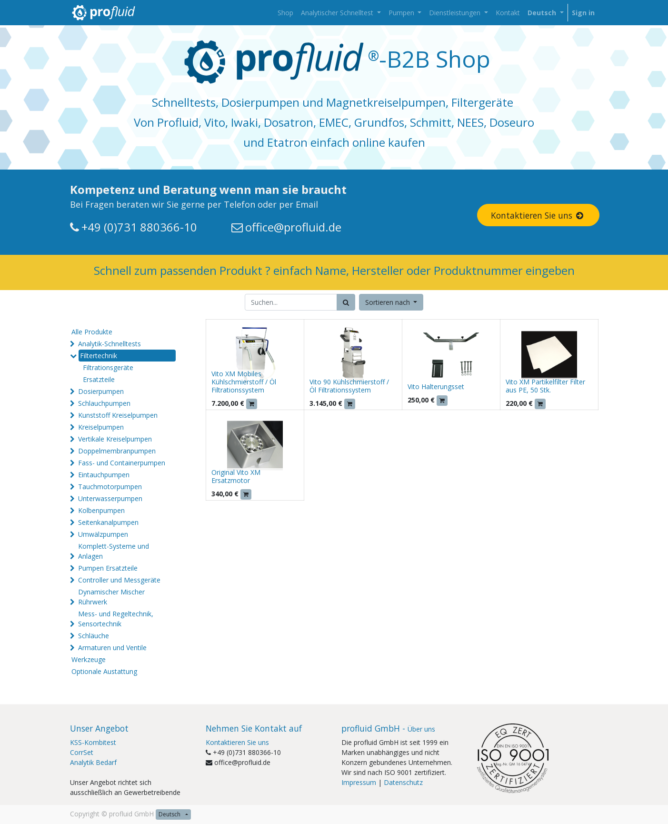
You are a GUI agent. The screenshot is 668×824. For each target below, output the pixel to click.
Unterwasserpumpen (110, 498)
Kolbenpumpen (101, 510)
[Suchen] (346, 302)
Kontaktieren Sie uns (538, 215)
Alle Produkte (91, 331)
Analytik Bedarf (93, 762)
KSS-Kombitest (93, 742)
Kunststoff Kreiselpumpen (118, 415)
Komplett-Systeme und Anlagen (113, 551)
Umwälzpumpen (103, 534)
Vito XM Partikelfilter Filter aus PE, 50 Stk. (545, 385)
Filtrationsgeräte (108, 367)
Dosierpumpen (101, 391)
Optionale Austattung (104, 671)
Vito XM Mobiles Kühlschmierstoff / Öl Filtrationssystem (243, 381)
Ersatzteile (99, 379)
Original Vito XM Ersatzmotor (235, 476)
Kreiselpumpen (101, 427)
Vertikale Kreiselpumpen (115, 438)
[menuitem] (285, 12)
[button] (391, 302)
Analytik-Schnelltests (109, 343)
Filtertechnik (98, 355)
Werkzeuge (88, 659)
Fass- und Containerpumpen (121, 462)
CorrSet (81, 752)
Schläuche (93, 635)
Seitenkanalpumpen (108, 522)
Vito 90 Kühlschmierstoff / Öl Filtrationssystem (349, 385)
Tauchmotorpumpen (110, 486)
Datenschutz (403, 782)
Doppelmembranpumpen (117, 450)
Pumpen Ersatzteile (108, 568)
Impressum (358, 782)
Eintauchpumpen (104, 474)
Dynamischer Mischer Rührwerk (111, 596)
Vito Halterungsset (436, 386)
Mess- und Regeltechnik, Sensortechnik (115, 618)
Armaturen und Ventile (112, 647)
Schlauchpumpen (104, 403)
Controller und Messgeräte (119, 579)
